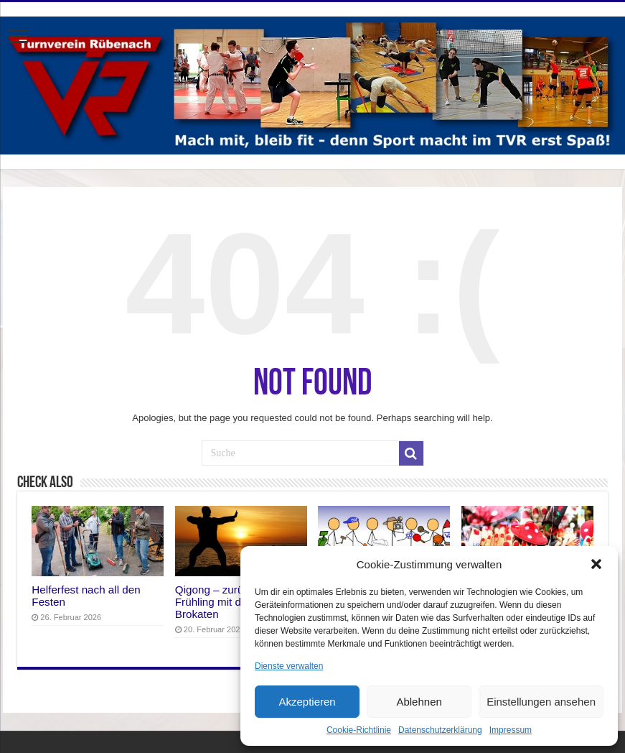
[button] (596, 564)
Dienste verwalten (289, 666)
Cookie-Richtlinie (358, 730)
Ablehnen (418, 702)
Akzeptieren (306, 702)
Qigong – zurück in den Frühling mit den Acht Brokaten (231, 601)
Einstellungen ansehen (541, 702)
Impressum (510, 730)
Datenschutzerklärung (440, 730)
